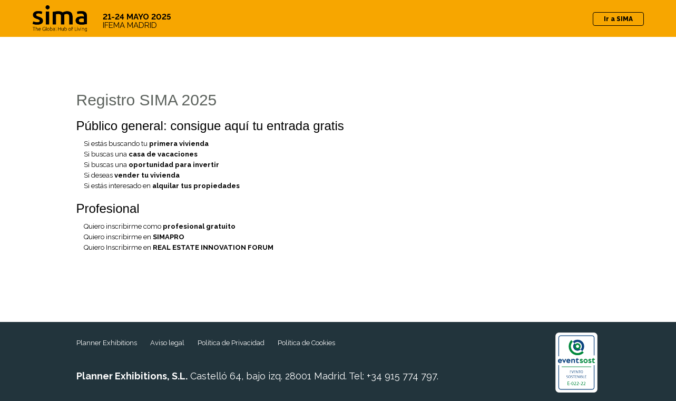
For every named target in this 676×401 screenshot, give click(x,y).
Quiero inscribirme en (134, 237)
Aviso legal (167, 343)
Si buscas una (141, 154)
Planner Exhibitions (106, 343)
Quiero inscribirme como (160, 226)
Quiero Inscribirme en (178, 247)
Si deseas (132, 175)
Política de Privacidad (231, 343)
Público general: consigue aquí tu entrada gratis (210, 126)
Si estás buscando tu (146, 144)
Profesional (108, 208)
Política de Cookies (306, 343)
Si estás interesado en (162, 186)
